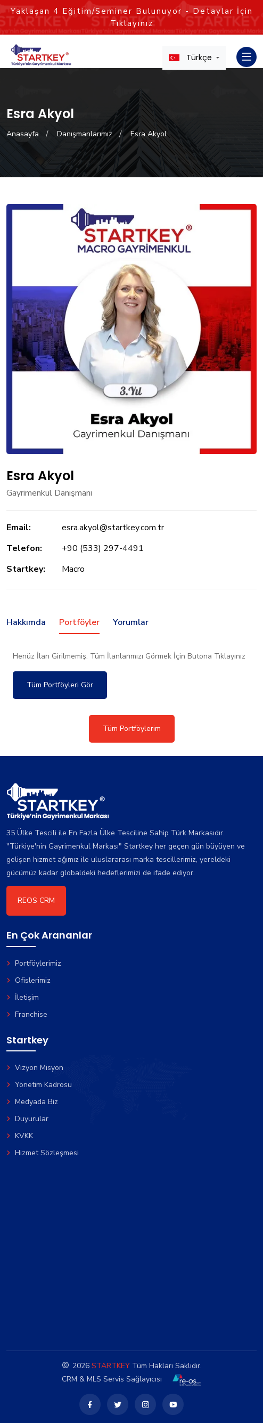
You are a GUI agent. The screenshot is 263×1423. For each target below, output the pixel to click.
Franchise (26, 1014)
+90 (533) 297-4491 (103, 548)
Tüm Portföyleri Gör (60, 685)
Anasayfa (22, 134)
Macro (73, 569)
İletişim (22, 997)
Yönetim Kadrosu (39, 1085)
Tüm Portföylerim (132, 728)
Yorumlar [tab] (131, 622)
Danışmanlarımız (84, 134)
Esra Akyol (148, 134)
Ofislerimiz (28, 980)
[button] (194, 57)
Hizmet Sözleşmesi (42, 1153)
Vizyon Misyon (34, 1068)
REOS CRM (36, 900)
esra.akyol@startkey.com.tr (113, 527)
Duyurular (27, 1119)
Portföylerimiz (33, 963)
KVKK (19, 1136)
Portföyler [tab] (79, 622)
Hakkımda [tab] (26, 622)
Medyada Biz (32, 1102)
